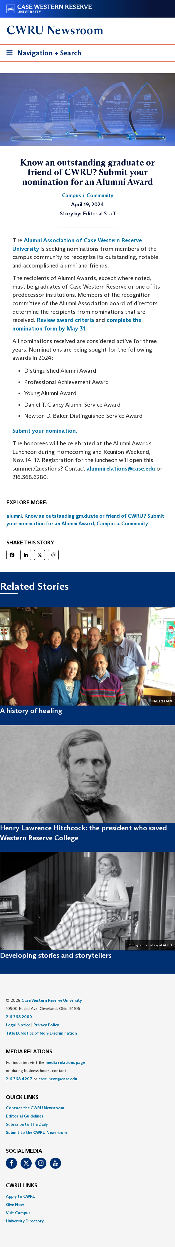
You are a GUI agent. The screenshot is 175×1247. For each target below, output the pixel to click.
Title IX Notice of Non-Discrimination (41, 1033)
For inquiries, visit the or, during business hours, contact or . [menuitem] (45, 1070)
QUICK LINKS (22, 1098)
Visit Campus (18, 1212)
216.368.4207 (19, 1078)
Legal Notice (18, 1025)
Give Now (15, 1204)
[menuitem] (87, 1108)
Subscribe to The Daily (27, 1124)
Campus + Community (122, 523)
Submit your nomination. (44, 430)
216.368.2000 (19, 1016)
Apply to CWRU (21, 1196)
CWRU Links (21, 1186)
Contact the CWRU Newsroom (35, 1107)
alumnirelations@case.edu (121, 468)
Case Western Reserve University (51, 1000)
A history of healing (31, 710)
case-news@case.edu (57, 1078)
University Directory (25, 1221)
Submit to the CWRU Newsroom (36, 1132)
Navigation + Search (42, 54)
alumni (14, 516)
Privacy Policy (46, 1025)
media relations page (65, 1062)
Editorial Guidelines (24, 1116)
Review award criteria (65, 319)
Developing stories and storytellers (56, 955)
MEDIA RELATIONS (29, 1052)
